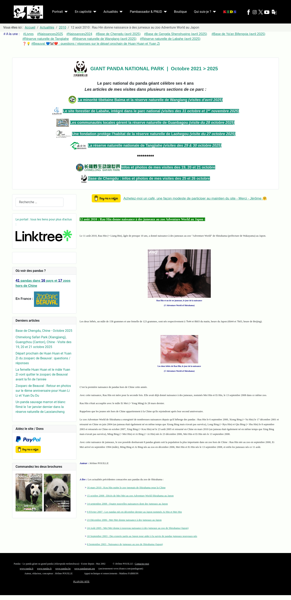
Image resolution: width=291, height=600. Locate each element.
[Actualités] (120, 11)
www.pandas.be (63, 568)
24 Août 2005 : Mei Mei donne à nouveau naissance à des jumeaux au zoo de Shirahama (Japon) (138, 528)
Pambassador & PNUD (146, 12)
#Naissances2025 (50, 34)
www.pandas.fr (44, 568)
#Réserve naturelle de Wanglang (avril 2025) (104, 39)
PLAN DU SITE (81, 581)
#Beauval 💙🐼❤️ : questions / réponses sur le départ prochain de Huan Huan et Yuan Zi (96, 43)
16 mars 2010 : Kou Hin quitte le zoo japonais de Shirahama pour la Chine (126, 487)
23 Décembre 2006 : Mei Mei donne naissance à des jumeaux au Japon (124, 519)
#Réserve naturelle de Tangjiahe (45, 39)
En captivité (83, 12)
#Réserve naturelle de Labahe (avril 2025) (170, 39)
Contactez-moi (142, 563)
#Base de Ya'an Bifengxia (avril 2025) (238, 34)
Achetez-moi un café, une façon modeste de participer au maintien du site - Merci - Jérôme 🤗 (195, 198)
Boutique (180, 12)
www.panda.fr (26, 568)
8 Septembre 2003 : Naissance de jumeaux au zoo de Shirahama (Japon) (125, 544)
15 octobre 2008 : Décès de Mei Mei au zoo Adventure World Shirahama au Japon (130, 495)
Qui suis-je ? (202, 12)
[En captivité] (94, 11)
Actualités (110, 12)
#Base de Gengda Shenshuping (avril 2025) (175, 34)
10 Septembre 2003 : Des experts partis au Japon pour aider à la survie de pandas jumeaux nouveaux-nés (142, 536)
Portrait (57, 12)
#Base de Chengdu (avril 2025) (118, 34)
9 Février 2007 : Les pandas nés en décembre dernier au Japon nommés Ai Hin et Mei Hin (134, 511)
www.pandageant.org (84, 568)
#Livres (28, 34)
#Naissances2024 (79, 34)
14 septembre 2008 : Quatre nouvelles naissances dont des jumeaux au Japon (127, 503)
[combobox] (39, 202)
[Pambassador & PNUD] (164, 11)
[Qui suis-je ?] (213, 11)
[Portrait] (65, 11)
